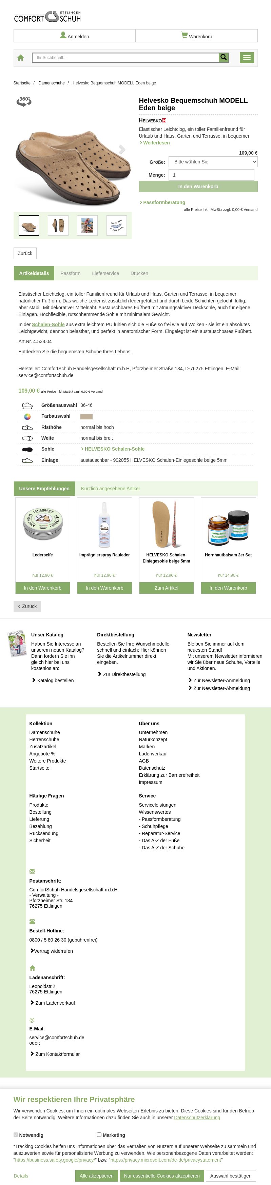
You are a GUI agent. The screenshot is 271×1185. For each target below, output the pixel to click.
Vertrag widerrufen (51, 951)
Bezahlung (41, 826)
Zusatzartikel (43, 746)
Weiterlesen (156, 142)
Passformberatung (164, 202)
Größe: (157, 162)
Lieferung (39, 819)
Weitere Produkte (48, 761)
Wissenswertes (155, 812)
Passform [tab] (70, 273)
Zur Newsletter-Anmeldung (219, 680)
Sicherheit (40, 840)
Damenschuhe (45, 732)
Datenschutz (152, 768)
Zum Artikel (166, 588)
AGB (144, 761)
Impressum (150, 782)
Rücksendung (44, 833)
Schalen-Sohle (48, 324)
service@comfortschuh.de (57, 1037)
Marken (147, 746)
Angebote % (42, 753)
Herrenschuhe (44, 739)
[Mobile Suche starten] (223, 57)
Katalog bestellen (52, 680)
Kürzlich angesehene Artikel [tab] (110, 488)
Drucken (139, 273)
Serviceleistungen (157, 805)
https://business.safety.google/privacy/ (55, 1160)
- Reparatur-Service (159, 833)
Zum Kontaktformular (55, 1054)
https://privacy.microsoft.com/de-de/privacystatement (166, 1160)
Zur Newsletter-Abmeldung (219, 688)
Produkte (39, 805)
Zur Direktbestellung (121, 674)
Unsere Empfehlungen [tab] (44, 488)
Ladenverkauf (153, 753)
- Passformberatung (159, 819)
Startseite (40, 768)
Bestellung (41, 812)
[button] (23, 170)
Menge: (157, 175)
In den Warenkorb (198, 186)
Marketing (111, 1135)
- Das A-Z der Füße (159, 840)
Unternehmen (153, 732)
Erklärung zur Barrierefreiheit (169, 775)
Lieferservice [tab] (105, 273)
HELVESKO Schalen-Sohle (114, 449)
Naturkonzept (153, 739)
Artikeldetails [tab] (34, 273)
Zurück (25, 253)
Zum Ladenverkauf (52, 1003)
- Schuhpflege (153, 826)
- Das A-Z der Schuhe (162, 847)
